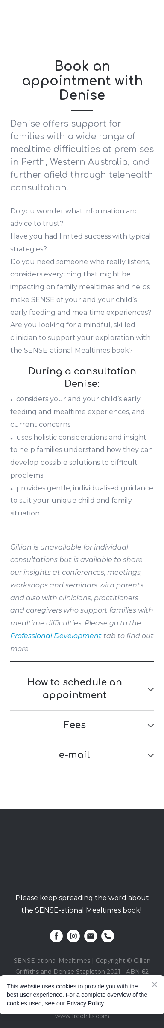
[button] (82, 689)
